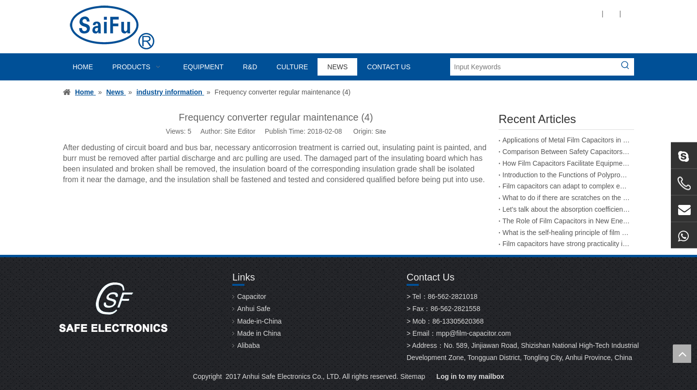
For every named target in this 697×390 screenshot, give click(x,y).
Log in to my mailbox (470, 376)
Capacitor (251, 296)
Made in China (259, 333)
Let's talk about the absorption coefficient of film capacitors (566, 209)
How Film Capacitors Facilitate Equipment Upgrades (566, 163)
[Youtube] (529, 13)
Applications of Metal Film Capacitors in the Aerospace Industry (566, 140)
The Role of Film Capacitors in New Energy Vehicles (566, 221)
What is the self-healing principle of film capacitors (566, 232)
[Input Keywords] (533, 67)
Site (380, 131)
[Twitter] (512, 13)
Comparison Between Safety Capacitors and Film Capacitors (566, 152)
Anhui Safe (254, 308)
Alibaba (248, 345)
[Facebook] (479, 13)
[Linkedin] (496, 13)
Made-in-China (259, 321)
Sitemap (412, 376)
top (682, 353)
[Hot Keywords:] (625, 67)
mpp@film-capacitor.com (473, 333)
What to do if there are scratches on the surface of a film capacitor (566, 198)
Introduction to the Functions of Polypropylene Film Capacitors (566, 175)
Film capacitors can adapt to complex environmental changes (566, 186)
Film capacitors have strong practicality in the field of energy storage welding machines (566, 244)
